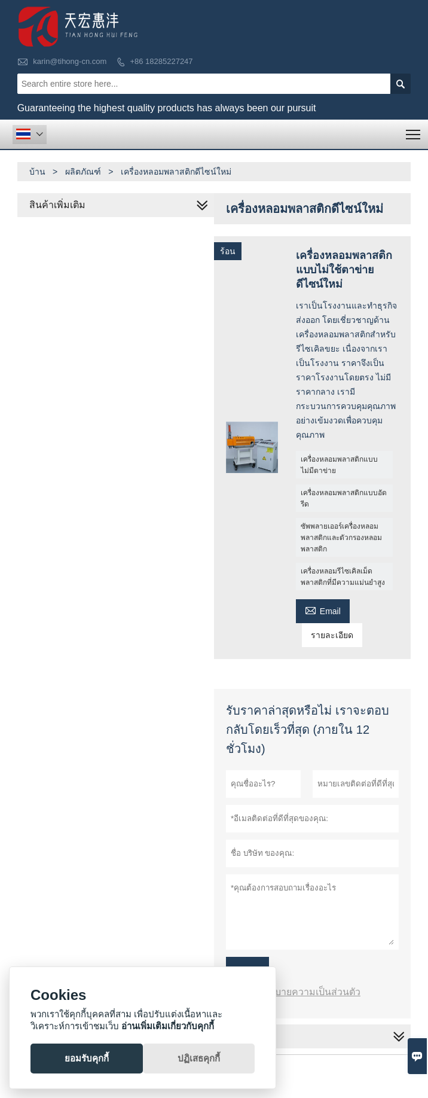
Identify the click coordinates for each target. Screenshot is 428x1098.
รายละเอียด (332, 635)
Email (323, 609)
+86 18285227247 (161, 61)
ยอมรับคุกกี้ (87, 1058)
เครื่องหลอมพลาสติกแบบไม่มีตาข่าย (339, 465)
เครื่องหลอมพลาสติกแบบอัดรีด (344, 498)
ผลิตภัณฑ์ (83, 171)
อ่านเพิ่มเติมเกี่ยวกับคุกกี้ (167, 1026)
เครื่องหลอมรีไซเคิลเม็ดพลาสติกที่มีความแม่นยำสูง (343, 577)
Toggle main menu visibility (414, 131)
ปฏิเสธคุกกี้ (199, 1058)
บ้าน (37, 171)
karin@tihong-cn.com (69, 61)
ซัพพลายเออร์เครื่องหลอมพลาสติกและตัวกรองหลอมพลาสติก (341, 537)
